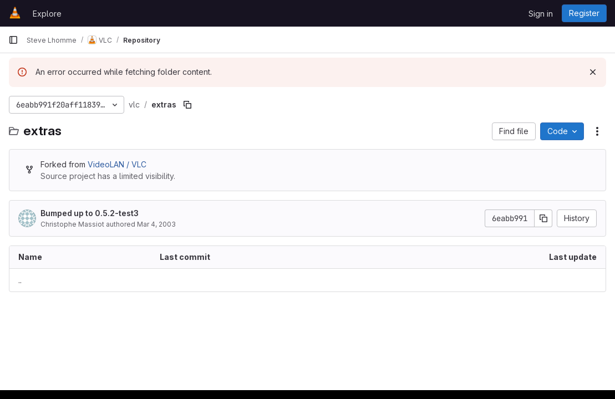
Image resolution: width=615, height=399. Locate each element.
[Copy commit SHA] (543, 218)
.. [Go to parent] (20, 280)
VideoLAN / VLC (117, 164)
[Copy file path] (187, 105)
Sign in (540, 13)
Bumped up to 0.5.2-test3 (89, 213)
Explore (47, 13)
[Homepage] (15, 13)
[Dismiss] (592, 72)
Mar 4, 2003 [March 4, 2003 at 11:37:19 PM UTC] (156, 224)
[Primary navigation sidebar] (13, 40)
